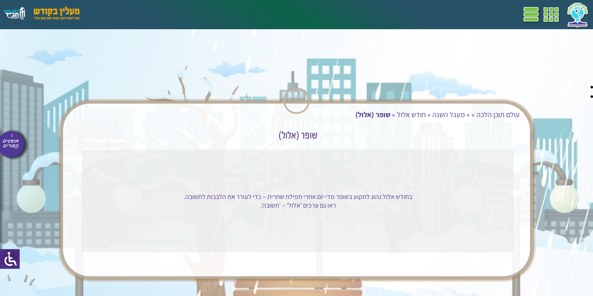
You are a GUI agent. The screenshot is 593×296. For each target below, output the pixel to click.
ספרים (209, 14)
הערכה (159, 14)
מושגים (185, 14)
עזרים (108, 14)
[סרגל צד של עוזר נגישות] (10, 259)
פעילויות (133, 14)
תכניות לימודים (269, 14)
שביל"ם (234, 14)
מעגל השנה (423, 114)
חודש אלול (386, 114)
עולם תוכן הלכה (473, 114)
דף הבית (306, 14)
